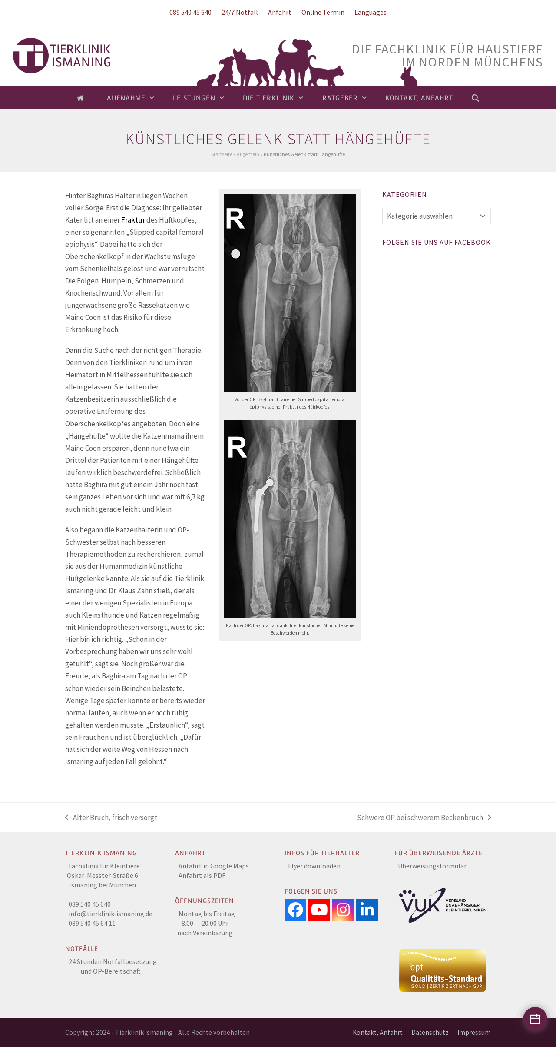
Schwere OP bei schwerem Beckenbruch (424, 818)
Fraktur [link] (133, 220)
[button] (475, 98)
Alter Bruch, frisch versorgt (111, 818)
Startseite (221, 154)
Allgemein (248, 154)
